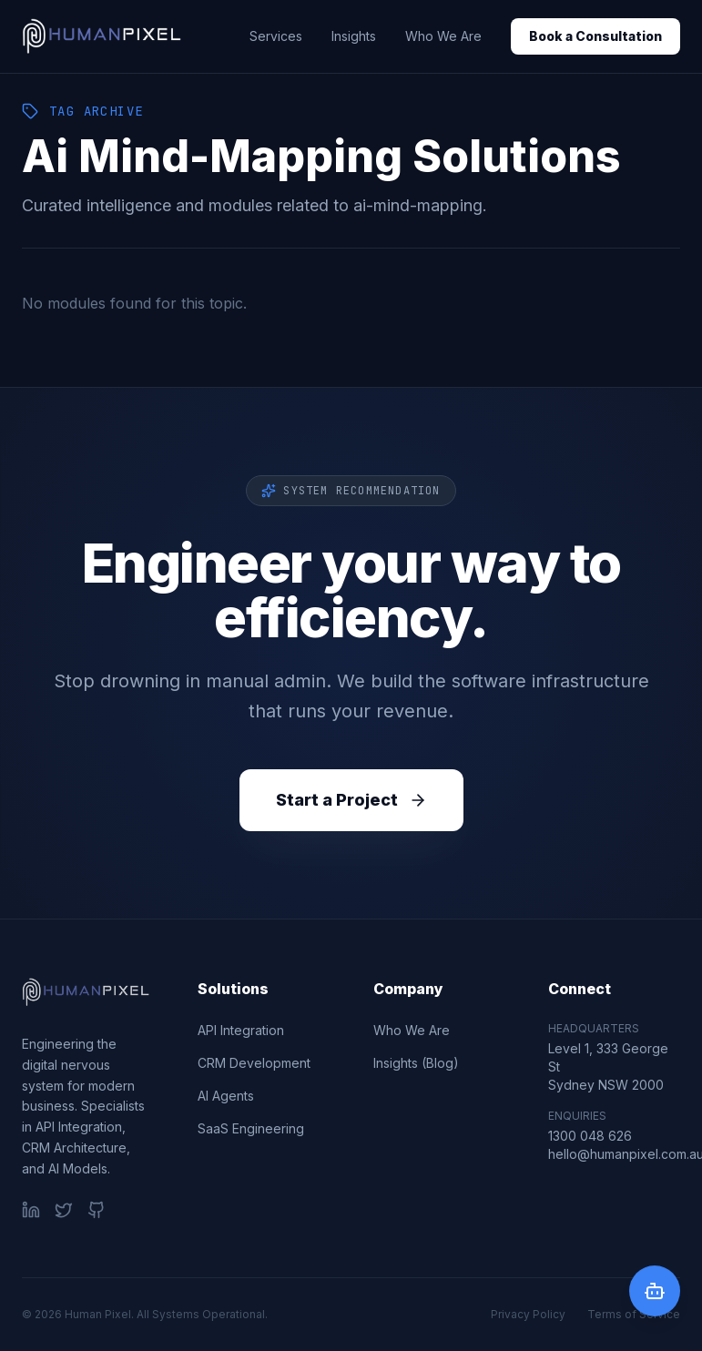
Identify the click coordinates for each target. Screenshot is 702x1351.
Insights (353, 36)
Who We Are (443, 36)
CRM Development (254, 1063)
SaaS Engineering (251, 1128)
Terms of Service (633, 1314)
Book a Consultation (595, 36)
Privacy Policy (528, 1314)
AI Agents (226, 1095)
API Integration (241, 1030)
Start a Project (351, 799)
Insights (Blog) (416, 1063)
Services (275, 36)
